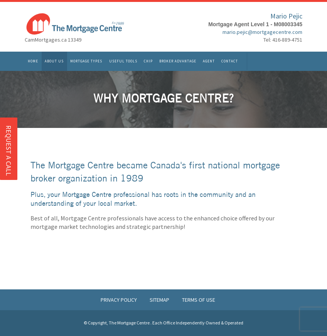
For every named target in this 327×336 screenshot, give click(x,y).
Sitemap (160, 299)
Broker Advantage (177, 62)
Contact (229, 62)
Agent (209, 62)
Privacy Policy (119, 299)
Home (33, 62)
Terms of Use (198, 299)
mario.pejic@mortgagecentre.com (262, 33)
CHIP (148, 62)
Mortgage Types (86, 62)
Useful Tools (123, 62)
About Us (54, 62)
